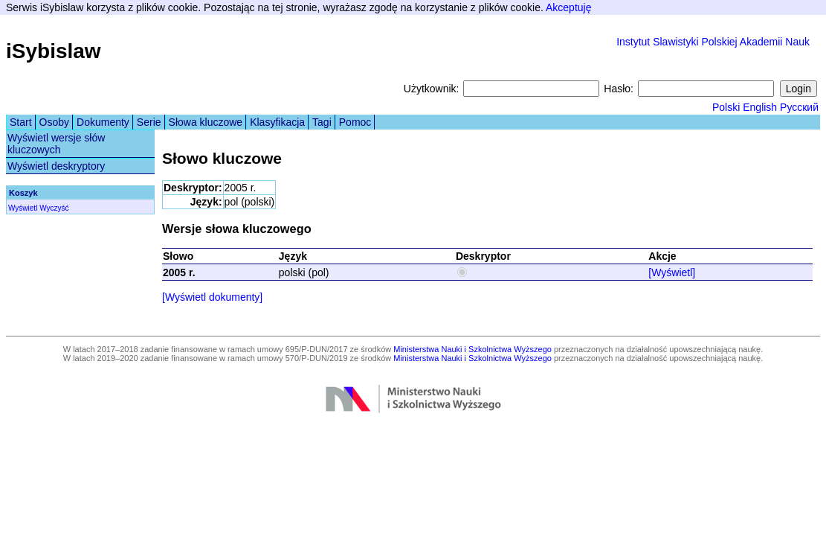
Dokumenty (103, 122)
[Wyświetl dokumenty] (212, 297)
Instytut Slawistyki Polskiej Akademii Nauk (713, 42)
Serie (149, 122)
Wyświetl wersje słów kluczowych (56, 144)
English (760, 107)
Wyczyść (53, 208)
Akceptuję (568, 7)
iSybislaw (53, 51)
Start (21, 122)
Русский (799, 107)
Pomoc (355, 122)
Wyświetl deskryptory (56, 166)
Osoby (54, 122)
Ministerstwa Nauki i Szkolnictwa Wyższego (472, 349)
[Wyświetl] (671, 272)
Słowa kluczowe (206, 122)
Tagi (322, 122)
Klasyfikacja (277, 122)
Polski (726, 107)
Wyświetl (22, 208)
